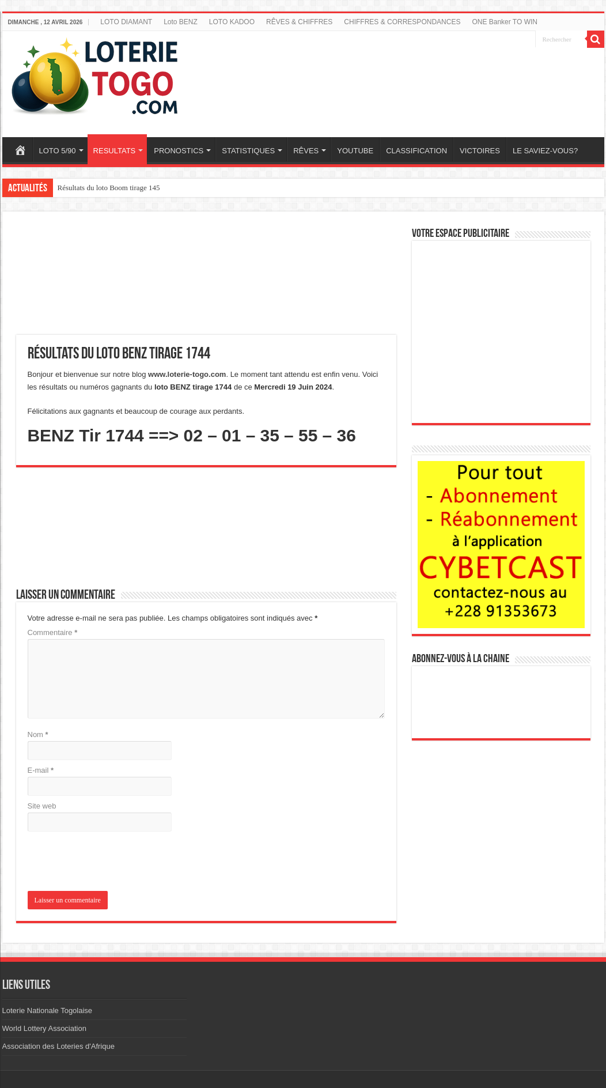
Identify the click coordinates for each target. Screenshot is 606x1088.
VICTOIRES (480, 150)
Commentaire (53, 632)
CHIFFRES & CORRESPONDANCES (402, 22)
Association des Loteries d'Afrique (58, 1046)
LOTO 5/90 (57, 150)
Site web (42, 806)
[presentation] (106, 863)
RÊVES (306, 150)
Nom (38, 734)
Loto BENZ (181, 22)
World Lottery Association (44, 1028)
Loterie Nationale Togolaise (47, 1010)
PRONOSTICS (178, 150)
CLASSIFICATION (416, 150)
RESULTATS (114, 150)
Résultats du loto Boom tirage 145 (109, 187)
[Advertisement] (408, 76)
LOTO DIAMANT (126, 22)
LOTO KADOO (232, 22)
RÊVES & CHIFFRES (299, 22)
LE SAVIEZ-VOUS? (545, 150)
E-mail (41, 770)
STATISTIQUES (248, 150)
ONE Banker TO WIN (504, 22)
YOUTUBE (355, 150)
